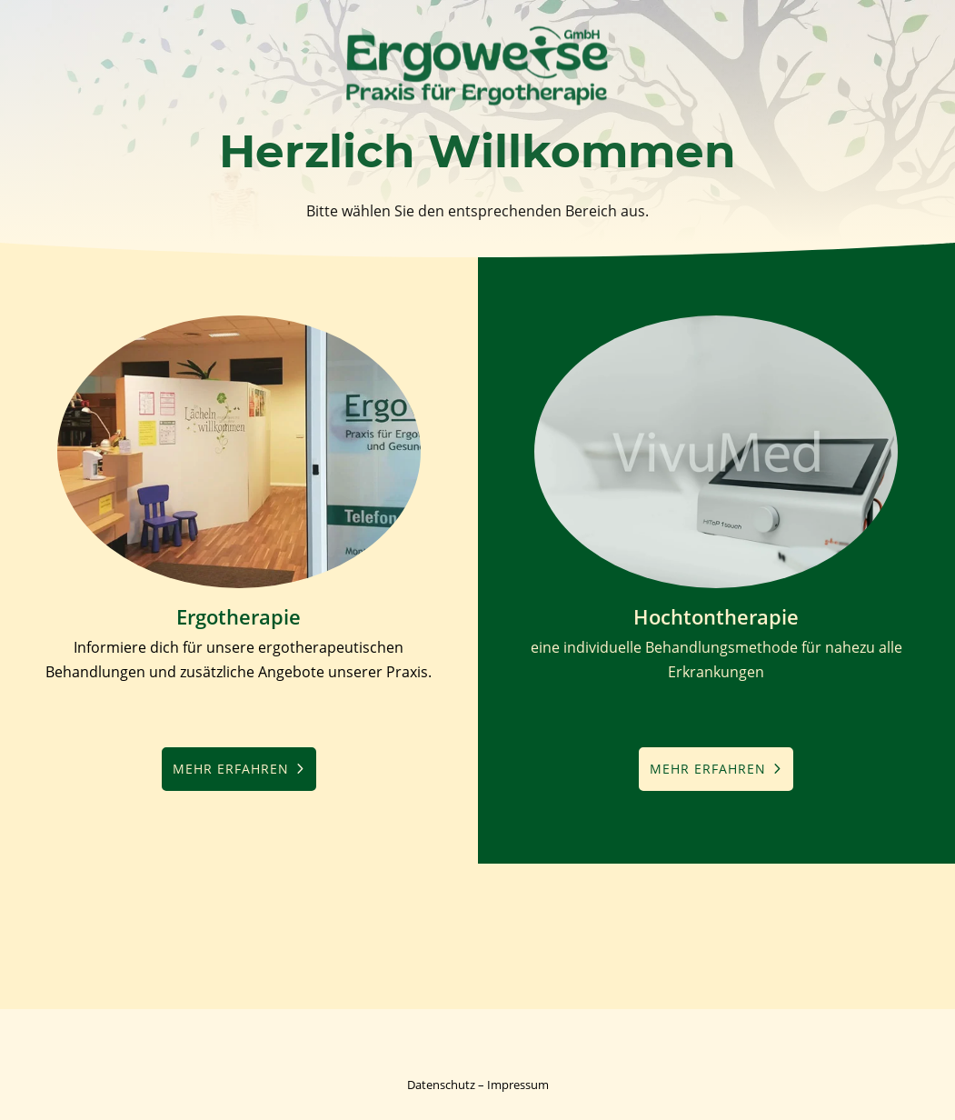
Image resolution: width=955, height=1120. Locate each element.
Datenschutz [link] (441, 1084)
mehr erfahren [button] (231, 768)
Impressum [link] (518, 1084)
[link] (477, 107)
